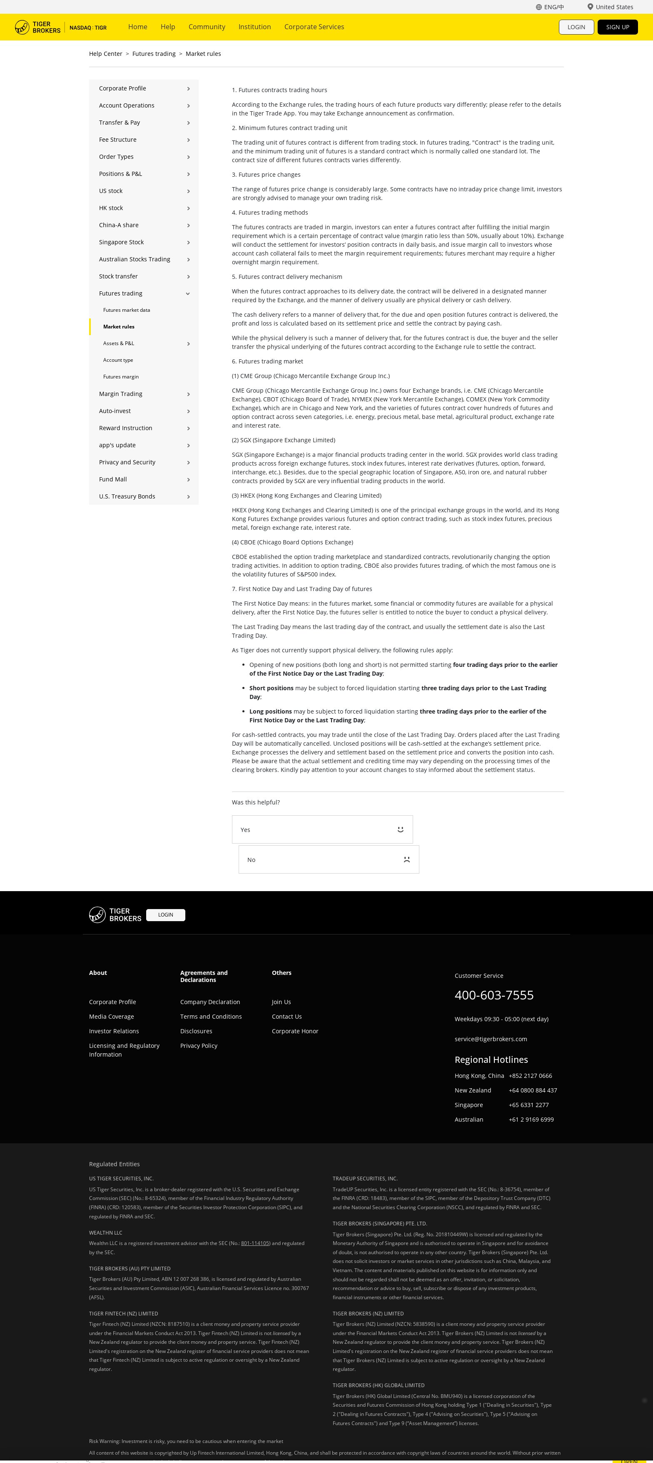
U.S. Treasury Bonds (127, 496)
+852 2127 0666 (530, 1045)
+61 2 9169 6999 (531, 1089)
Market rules (203, 54)
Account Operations (127, 105)
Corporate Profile (122, 88)
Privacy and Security (127, 462)
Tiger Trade (61, 27)
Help (168, 26)
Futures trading (154, 54)
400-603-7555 (494, 964)
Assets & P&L (118, 343)
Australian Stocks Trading (134, 259)
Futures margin (121, 376)
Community (207, 26)
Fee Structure (118, 139)
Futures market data (126, 309)
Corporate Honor (295, 1001)
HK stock (111, 208)
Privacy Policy (198, 1016)
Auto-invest (115, 411)
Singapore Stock (121, 242)
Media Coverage (111, 986)
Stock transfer (118, 276)
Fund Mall (113, 479)
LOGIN (577, 27)
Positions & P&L (120, 174)
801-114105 (255, 1213)
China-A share (119, 225)
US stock (110, 191)
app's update (117, 445)
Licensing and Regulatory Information (124, 1020)
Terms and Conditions (211, 986)
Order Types (116, 156)
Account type (118, 359)
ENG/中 (554, 7)
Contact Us (287, 986)
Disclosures (196, 1001)
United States (614, 7)
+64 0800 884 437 (533, 1060)
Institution (255, 26)
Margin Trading (120, 394)
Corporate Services (314, 26)
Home (137, 26)
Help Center (105, 54)
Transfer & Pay (119, 122)
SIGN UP (617, 27)
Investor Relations (114, 1001)
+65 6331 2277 (529, 1074)
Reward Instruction (125, 428)
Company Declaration (210, 972)
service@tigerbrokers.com (491, 1009)
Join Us (281, 972)
